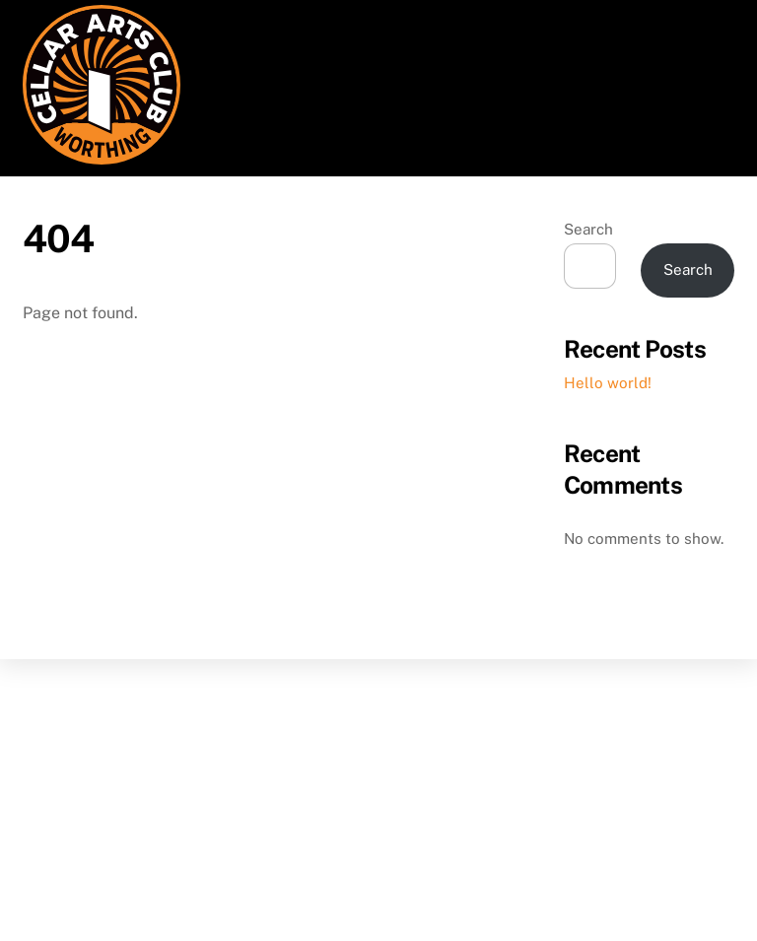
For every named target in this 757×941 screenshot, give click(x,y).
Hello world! (608, 382)
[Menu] (706, 27)
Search (588, 229)
